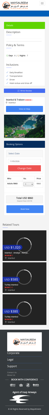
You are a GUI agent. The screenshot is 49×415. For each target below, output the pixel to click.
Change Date (24, 168)
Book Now (25, 209)
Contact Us (12, 372)
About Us (11, 375)
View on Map (24, 109)
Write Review (24, 90)
